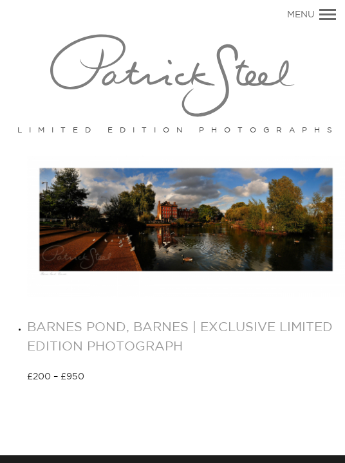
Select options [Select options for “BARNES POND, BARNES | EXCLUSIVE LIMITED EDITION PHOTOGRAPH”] (130, 377)
